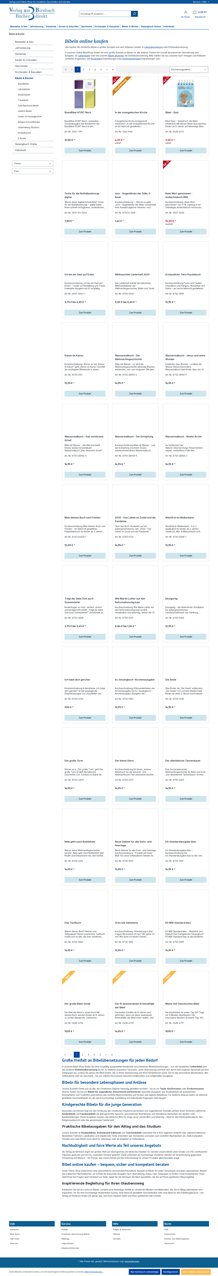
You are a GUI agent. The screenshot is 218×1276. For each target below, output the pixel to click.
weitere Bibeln (25, 111)
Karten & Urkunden (26, 59)
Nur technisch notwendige (144, 1272)
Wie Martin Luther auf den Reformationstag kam (130, 618)
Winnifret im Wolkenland (179, 532)
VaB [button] (12, 1241)
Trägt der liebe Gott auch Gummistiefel (79, 618)
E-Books (22, 138)
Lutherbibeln (24, 89)
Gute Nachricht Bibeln (28, 105)
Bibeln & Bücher (24, 78)
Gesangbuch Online (26, 144)
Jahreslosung (22, 47)
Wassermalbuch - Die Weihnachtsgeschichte (128, 366)
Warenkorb (200, 17)
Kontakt (64, 1247)
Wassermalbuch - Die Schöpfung (134, 448)
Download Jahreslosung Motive (75, 1252)
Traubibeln (23, 100)
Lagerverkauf (67, 1261)
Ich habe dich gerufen (77, 700)
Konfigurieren (170, 1272)
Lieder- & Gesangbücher (30, 116)
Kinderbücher (24, 133)
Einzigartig (171, 616)
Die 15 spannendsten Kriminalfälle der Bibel (134, 1038)
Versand (116, 1256)
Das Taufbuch (73, 952)
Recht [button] (167, 1241)
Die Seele (170, 700)
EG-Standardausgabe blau (180, 868)
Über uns (14, 1261)
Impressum (169, 1261)
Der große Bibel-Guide (77, 1036)
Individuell (20, 150)
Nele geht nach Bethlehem (80, 868)
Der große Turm (74, 784)
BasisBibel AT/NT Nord (78, 112)
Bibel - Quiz (172, 112)
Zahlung (116, 1252)
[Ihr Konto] (185, 12)
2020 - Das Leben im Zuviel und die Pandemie (135, 534)
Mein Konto (15, 1252)
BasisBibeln (23, 84)
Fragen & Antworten (122, 1247)
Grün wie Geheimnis (126, 952)
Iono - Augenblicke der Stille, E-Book (133, 198)
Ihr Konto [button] (185, 17)
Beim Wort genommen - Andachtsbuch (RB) (178, 198)
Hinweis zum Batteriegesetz (176, 1256)
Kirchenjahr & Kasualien (28, 72)
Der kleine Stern (124, 784)
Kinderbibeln (24, 94)
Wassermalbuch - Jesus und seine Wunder (185, 366)
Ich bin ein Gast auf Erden (79, 280)
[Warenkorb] (200, 12)
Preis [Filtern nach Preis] (32, 171)
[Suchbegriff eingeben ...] (105, 14)
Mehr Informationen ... (94, 1272)
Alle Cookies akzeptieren (196, 1272)
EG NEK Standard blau (178, 952)
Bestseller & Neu (24, 41)
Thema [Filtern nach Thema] (32, 163)
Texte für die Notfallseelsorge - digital (83, 198)
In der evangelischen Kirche (131, 112)
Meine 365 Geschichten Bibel (182, 1036)
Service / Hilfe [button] (200, 2)
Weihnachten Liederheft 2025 (132, 280)
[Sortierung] (189, 69)
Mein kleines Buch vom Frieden (82, 532)
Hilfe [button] (115, 1241)
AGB (166, 1247)
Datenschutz (170, 1252)
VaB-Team (14, 1256)
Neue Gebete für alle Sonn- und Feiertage (133, 870)
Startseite (14, 1247)
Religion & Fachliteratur (29, 122)
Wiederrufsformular (70, 1266)
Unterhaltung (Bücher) (28, 127)
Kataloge (65, 1256)
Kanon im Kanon (74, 364)
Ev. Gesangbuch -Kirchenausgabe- (135, 700)
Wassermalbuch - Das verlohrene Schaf (84, 450)
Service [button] (66, 1241)
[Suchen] (134, 14)
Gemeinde (20, 53)
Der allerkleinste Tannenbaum (182, 784)
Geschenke (21, 66)
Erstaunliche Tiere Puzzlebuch (183, 280)
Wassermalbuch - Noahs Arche (183, 448)
